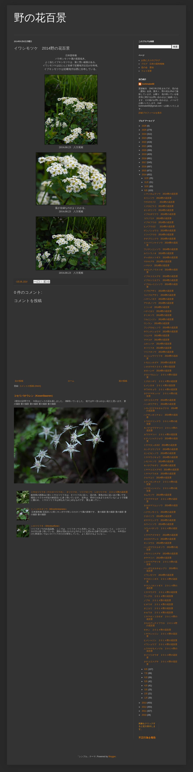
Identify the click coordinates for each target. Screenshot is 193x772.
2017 (144, 162)
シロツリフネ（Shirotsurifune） (46, 526)
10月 (146, 186)
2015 (144, 170)
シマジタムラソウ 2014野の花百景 (161, 194)
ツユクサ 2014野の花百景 (156, 335)
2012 (144, 707)
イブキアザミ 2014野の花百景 (159, 291)
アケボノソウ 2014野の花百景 (159, 303)
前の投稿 (123, 381)
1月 (146, 698)
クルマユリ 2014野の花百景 (158, 477)
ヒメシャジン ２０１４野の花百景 (160, 640)
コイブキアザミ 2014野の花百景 (160, 295)
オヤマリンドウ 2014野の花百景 (160, 520)
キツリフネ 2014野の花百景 (158, 348)
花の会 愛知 (147, 67)
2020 (144, 150)
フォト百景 (146, 71)
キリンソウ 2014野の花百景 (158, 198)
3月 (146, 689)
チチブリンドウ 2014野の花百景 (160, 239)
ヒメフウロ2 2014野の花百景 (159, 226)
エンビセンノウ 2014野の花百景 (160, 453)
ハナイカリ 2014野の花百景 (158, 311)
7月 (146, 673)
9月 (146, 190)
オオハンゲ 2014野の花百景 (158, 370)
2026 (144, 126)
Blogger (112, 756)
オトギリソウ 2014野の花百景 (159, 210)
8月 (146, 669)
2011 (144, 711)
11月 (146, 182)
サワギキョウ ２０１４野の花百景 (160, 389)
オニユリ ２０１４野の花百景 (158, 608)
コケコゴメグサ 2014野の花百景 (160, 400)
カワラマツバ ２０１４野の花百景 (160, 434)
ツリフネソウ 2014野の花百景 (159, 352)
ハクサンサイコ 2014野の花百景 (160, 512)
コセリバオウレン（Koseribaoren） (34, 395)
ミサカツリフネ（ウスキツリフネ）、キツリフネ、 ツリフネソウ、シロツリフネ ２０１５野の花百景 (79, 492)
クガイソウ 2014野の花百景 (158, 516)
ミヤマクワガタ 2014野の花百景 (160, 473)
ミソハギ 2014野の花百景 (156, 307)
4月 (146, 685)
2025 (144, 130)
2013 (144, 703)
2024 (144, 134)
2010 (144, 715)
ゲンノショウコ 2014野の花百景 (160, 230)
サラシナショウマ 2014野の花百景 (161, 331)
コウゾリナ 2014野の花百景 (158, 218)
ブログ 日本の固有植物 (152, 64)
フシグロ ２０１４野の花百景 (158, 596)
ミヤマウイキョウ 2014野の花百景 (161, 457)
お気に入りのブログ (150, 60)
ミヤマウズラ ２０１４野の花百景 (160, 592)
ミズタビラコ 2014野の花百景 (159, 206)
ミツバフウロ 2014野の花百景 (159, 234)
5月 (146, 681)
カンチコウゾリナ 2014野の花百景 (161, 449)
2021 (144, 146)
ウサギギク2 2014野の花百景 (159, 202)
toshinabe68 (148, 84)
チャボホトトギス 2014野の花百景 (161, 257)
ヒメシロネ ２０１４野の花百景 (159, 385)
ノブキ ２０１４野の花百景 (157, 600)
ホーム (71, 381)
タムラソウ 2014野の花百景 (158, 495)
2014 (144, 174)
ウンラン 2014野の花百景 (156, 323)
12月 (146, 178)
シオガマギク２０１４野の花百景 (159, 366)
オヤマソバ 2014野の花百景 (158, 558)
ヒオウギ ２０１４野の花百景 (158, 604)
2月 (146, 693)
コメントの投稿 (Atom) (30, 386)
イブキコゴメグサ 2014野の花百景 (161, 276)
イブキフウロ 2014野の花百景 (159, 222)
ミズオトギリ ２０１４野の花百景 (160, 381)
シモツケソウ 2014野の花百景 (159, 461)
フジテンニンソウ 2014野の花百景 (161, 249)
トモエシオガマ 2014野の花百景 (160, 362)
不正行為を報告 (147, 737)
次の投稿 (19, 381)
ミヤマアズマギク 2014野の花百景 (161, 535)
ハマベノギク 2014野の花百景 (159, 299)
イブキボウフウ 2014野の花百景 (160, 214)
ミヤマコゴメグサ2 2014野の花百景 (161, 469)
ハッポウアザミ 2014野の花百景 (160, 404)
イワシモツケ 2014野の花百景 (159, 575)
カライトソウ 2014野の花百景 (159, 524)
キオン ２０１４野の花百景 (157, 630)
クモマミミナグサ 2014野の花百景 (161, 553)
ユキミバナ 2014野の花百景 (158, 344)
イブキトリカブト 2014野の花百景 (161, 280)
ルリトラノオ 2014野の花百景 (159, 253)
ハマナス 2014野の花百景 (156, 265)
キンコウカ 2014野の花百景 (158, 543)
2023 (144, 138)
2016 (144, 166)
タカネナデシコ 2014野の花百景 (160, 539)
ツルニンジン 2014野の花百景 (159, 319)
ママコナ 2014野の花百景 (156, 340)
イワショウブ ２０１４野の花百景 (160, 644)
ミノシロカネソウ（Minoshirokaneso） (49, 509)
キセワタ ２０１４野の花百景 (158, 612)
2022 (144, 142)
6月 (146, 677)
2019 (144, 154)
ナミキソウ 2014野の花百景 (158, 315)
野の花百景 (40, 17)
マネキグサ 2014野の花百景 (158, 261)
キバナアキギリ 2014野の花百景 (160, 465)
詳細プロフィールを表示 (150, 113)
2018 (144, 158)
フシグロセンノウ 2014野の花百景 (161, 327)
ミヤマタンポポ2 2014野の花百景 (160, 445)
